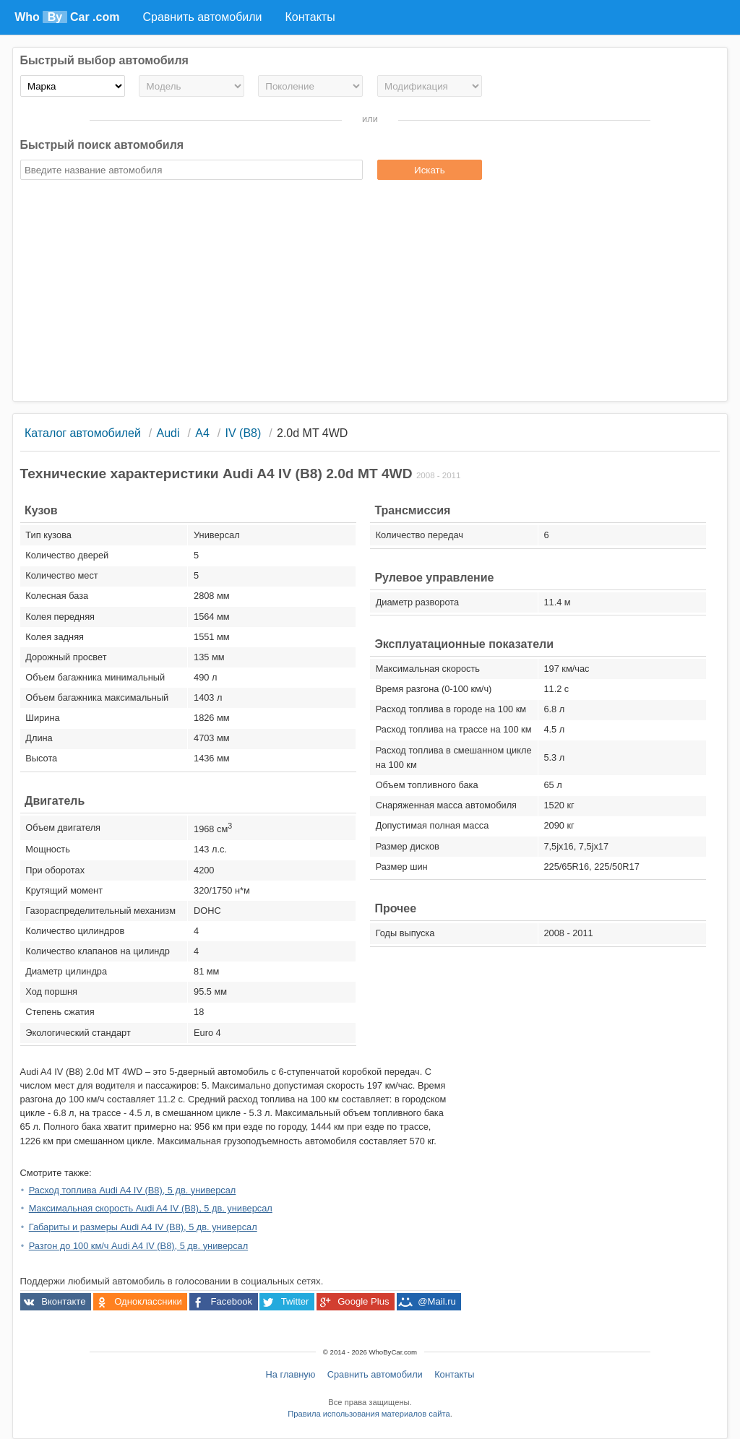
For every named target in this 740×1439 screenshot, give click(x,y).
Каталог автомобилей (83, 433)
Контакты (454, 1374)
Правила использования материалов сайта (368, 1413)
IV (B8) (243, 433)
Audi (168, 433)
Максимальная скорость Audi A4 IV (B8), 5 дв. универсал (150, 1208)
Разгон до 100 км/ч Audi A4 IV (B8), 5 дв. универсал (138, 1245)
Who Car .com (66, 17)
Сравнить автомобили (375, 1374)
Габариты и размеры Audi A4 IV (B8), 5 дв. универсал (143, 1227)
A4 (202, 433)
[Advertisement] (370, 292)
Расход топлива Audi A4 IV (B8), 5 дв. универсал (132, 1190)
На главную (291, 1374)
